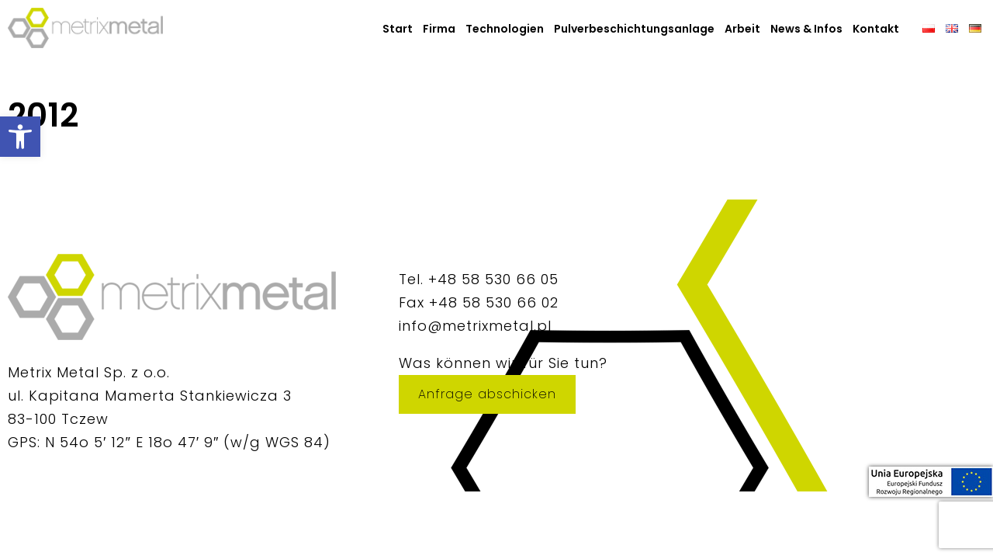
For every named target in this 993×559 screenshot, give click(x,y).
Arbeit (742, 28)
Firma (439, 28)
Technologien (504, 28)
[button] (20, 136)
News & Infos (806, 28)
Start (397, 28)
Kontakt (876, 28)
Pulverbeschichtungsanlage (634, 28)
